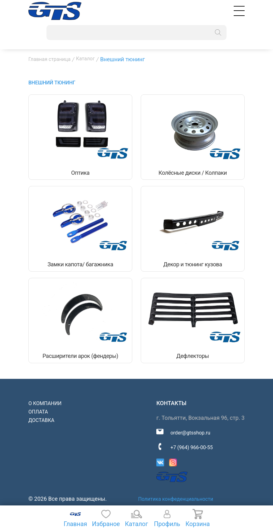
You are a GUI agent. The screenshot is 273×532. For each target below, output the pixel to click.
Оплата (38, 412)
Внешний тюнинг (52, 83)
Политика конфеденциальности (175, 500)
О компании (44, 404)
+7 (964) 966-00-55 (191, 448)
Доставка (41, 421)
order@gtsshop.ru (190, 433)
